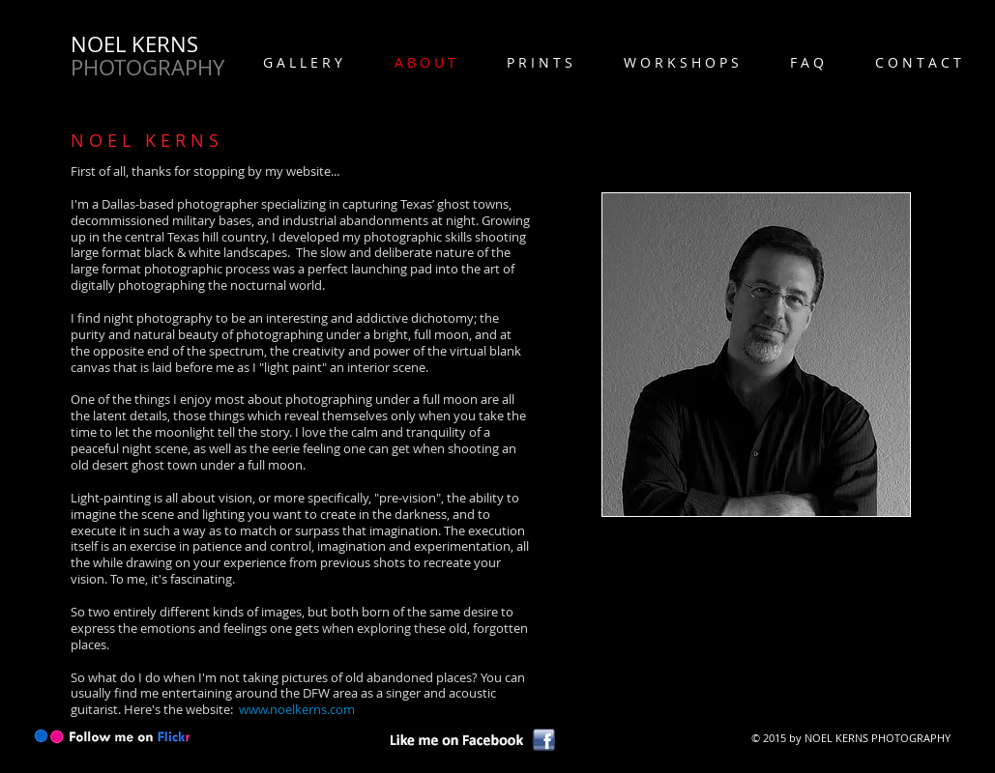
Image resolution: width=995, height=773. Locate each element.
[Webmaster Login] (773, 755)
